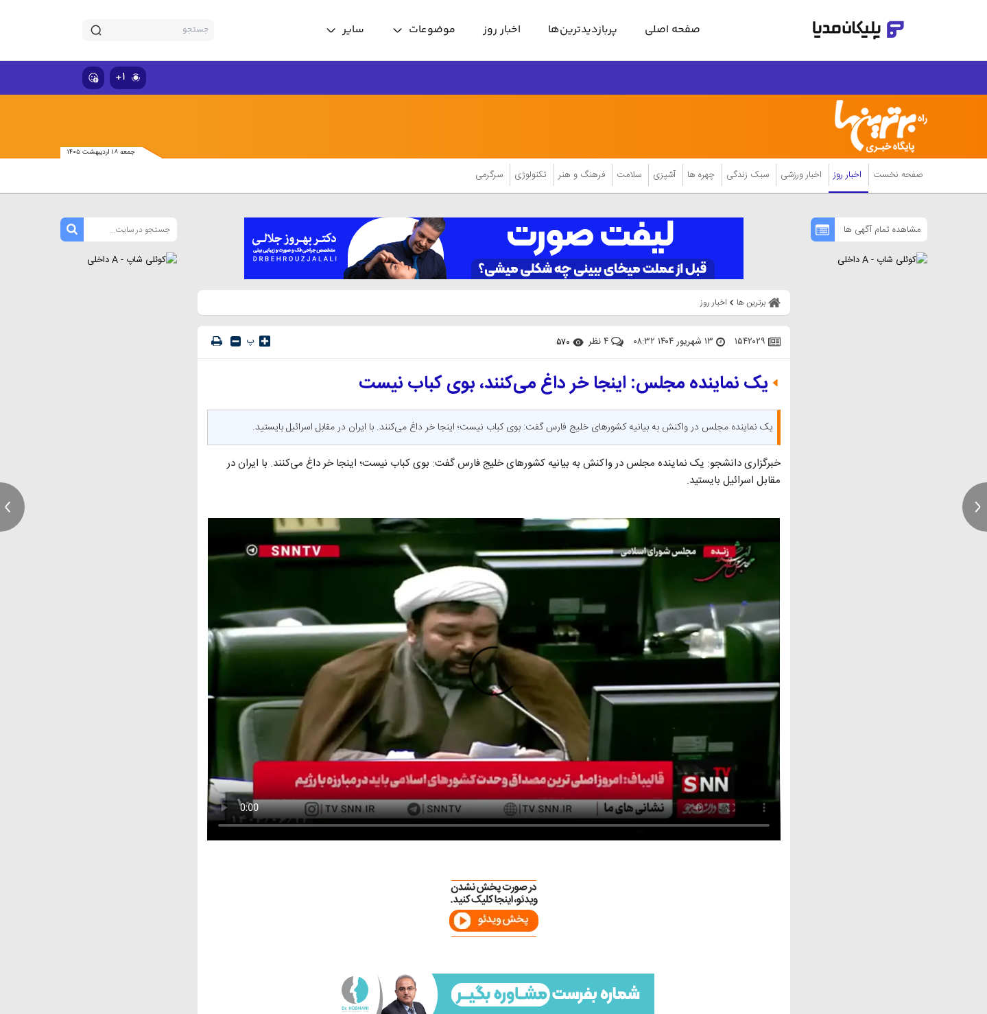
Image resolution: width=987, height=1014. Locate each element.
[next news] (974, 507)
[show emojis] (93, 78)
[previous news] (12, 507)
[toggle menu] (423, 30)
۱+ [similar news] (128, 77)
